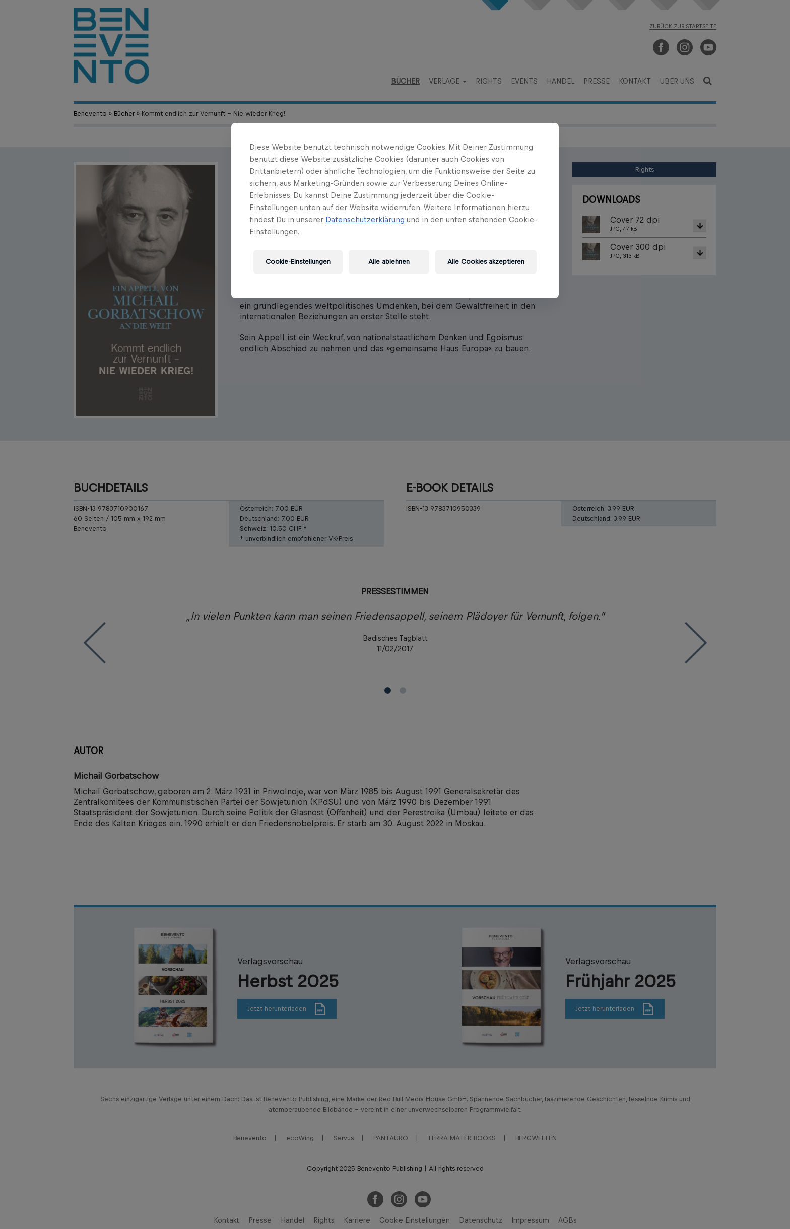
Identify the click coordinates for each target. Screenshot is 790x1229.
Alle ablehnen (389, 261)
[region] (395, 210)
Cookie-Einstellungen (298, 261)
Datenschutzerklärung (366, 219)
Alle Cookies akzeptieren (485, 261)
